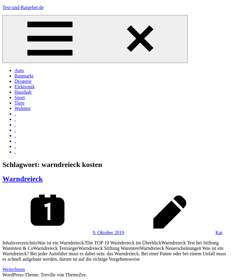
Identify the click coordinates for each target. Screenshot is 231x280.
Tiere (19, 102)
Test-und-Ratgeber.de (23, 7)
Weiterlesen (13, 269)
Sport (19, 97)
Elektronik (24, 86)
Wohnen (22, 108)
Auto (19, 70)
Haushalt (23, 92)
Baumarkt (23, 75)
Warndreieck (22, 179)
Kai (218, 232)
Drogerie (23, 81)
